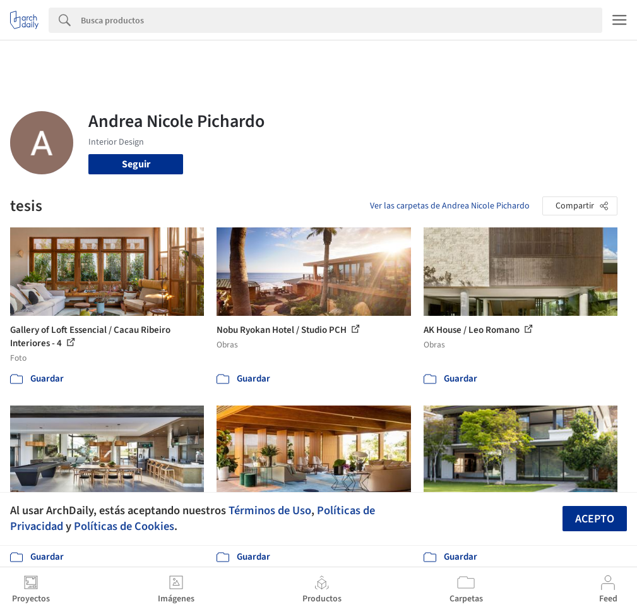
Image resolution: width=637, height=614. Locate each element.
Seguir (136, 164)
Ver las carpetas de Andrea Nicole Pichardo (450, 206)
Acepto (594, 519)
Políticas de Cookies (124, 526)
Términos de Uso (270, 510)
